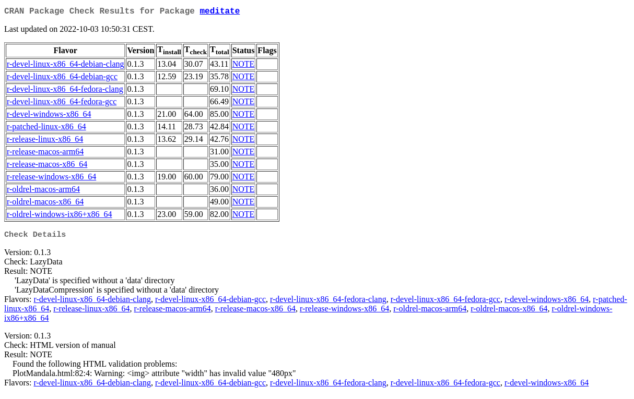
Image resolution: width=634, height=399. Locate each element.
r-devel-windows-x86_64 (49, 116)
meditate (219, 12)
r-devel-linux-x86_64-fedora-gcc (61, 103)
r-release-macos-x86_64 (47, 166)
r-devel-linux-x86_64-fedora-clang (65, 91)
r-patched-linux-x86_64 (46, 128)
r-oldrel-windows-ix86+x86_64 (59, 216)
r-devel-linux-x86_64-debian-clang (65, 66)
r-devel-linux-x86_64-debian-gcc (62, 78)
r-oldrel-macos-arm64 (43, 191)
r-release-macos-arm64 (45, 153)
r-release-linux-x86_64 (45, 141)
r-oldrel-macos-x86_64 (45, 203)
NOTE (243, 66)
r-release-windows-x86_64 (51, 178)
